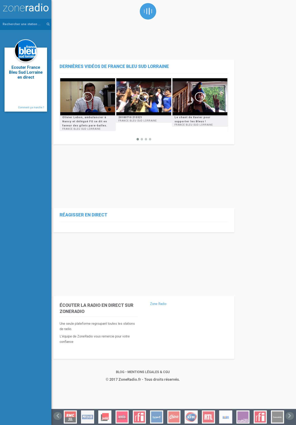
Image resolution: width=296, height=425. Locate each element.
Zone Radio (158, 304)
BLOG (120, 372)
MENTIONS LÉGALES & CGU (148, 372)
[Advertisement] (143, 29)
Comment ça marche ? (31, 107)
